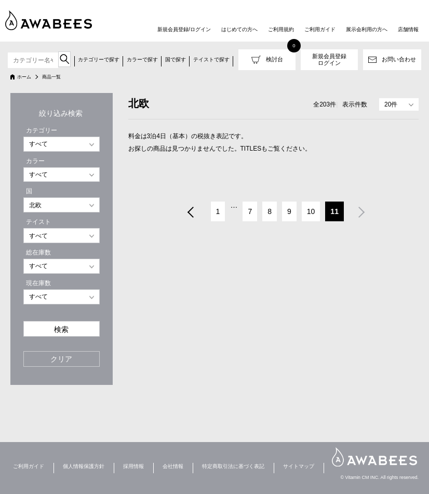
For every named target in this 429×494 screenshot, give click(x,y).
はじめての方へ (239, 29)
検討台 (274, 59)
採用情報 (133, 466)
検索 (61, 329)
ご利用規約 (281, 29)
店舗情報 (408, 29)
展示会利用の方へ (366, 29)
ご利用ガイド (320, 29)
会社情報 (173, 466)
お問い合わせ (399, 59)
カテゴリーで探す (98, 59)
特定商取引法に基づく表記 (233, 466)
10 (311, 211)
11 (334, 211)
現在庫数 (38, 283)
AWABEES (374, 456)
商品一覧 (51, 76)
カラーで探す (142, 59)
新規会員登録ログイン (329, 59)
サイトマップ (298, 466)
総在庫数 (38, 252)
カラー (35, 161)
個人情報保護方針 (83, 466)
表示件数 (354, 104)
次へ (362, 213)
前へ (190, 213)
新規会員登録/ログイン (184, 29)
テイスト (38, 221)
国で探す (175, 59)
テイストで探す (211, 59)
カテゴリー (41, 130)
